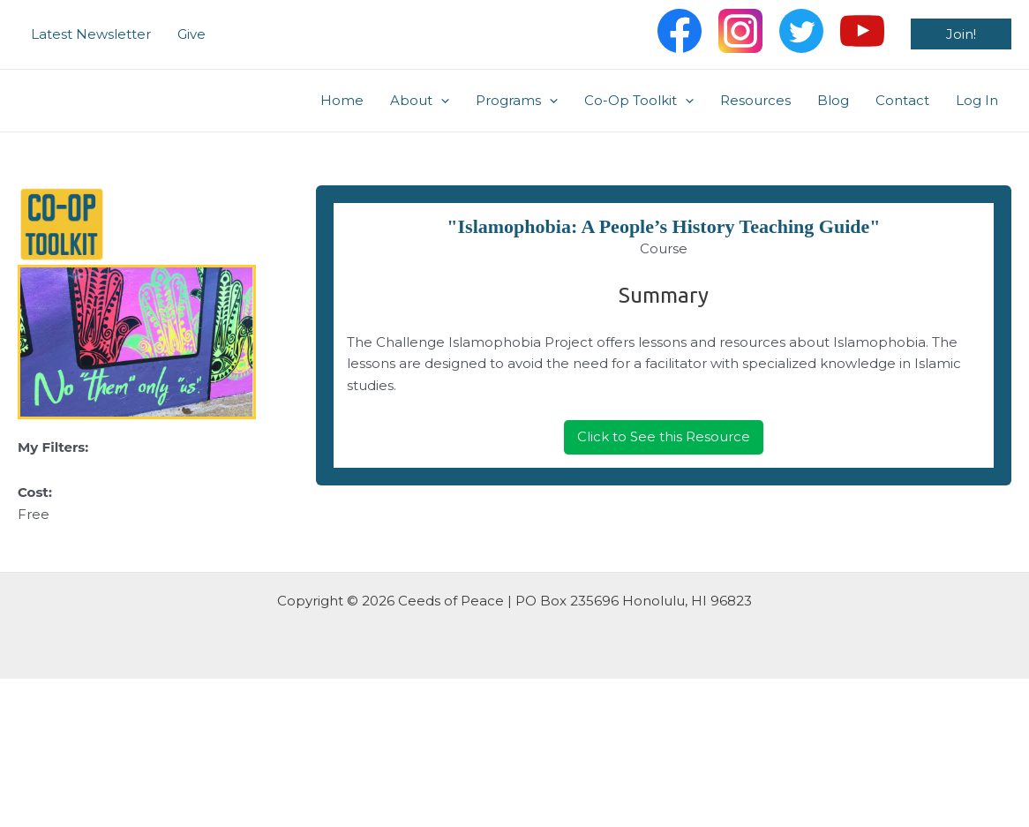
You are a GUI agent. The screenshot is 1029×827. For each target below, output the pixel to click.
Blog (833, 100)
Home (342, 100)
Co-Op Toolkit (639, 101)
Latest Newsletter (91, 34)
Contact (902, 100)
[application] (440, 101)
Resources (755, 100)
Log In (977, 100)
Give (191, 34)
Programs (517, 101)
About (419, 101)
